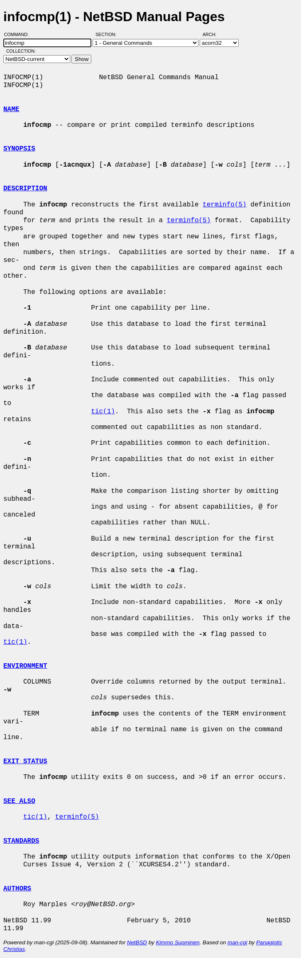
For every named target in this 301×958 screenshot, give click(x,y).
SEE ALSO (19, 801)
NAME (11, 109)
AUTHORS (17, 888)
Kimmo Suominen (177, 942)
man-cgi (237, 942)
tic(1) (103, 411)
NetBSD (137, 942)
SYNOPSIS (19, 148)
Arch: (213, 34)
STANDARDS (21, 841)
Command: (19, 34)
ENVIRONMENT (25, 666)
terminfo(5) (225, 204)
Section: (107, 34)
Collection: (21, 51)
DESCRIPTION (25, 188)
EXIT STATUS (25, 761)
